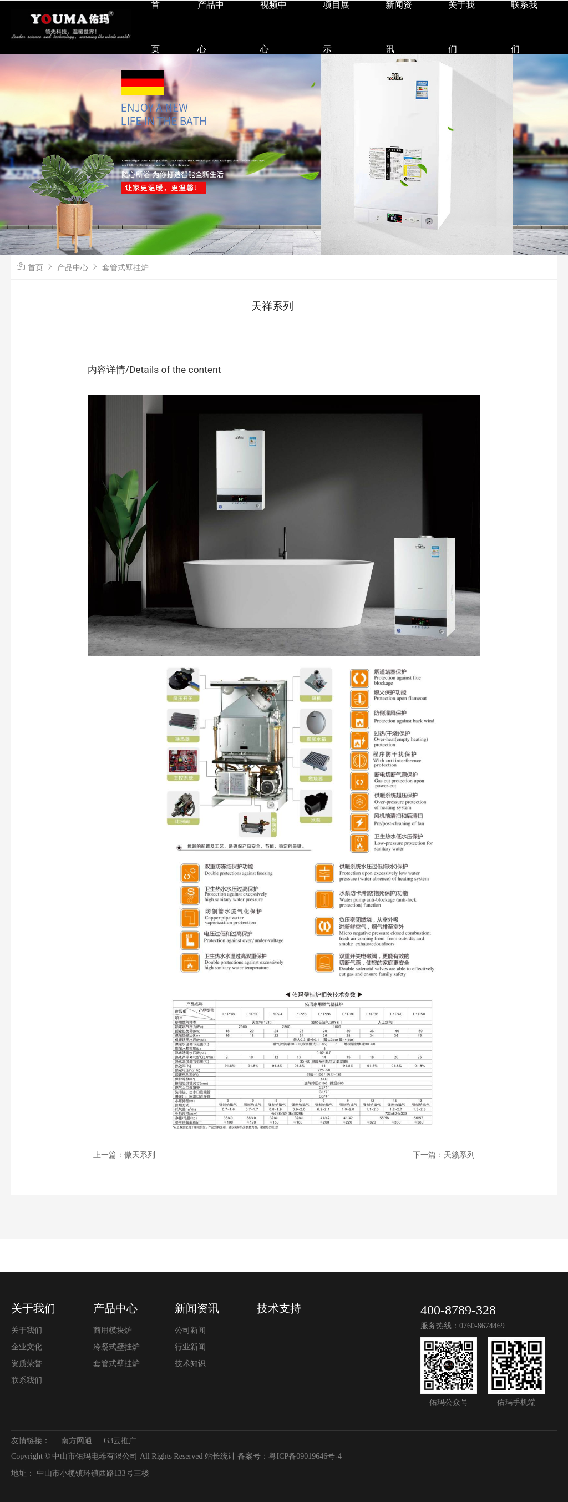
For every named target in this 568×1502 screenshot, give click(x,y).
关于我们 (33, 1308)
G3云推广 (120, 1441)
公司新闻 (190, 1330)
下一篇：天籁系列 (444, 1155)
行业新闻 (190, 1347)
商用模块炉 (112, 1330)
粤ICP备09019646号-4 (304, 1456)
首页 (35, 267)
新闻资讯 (197, 1308)
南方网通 (76, 1441)
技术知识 (190, 1363)
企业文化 (26, 1347)
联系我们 (26, 1380)
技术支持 (279, 1308)
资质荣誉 (26, 1363)
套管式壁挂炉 (125, 267)
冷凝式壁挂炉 (116, 1347)
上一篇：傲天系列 (124, 1155)
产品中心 (72, 267)
